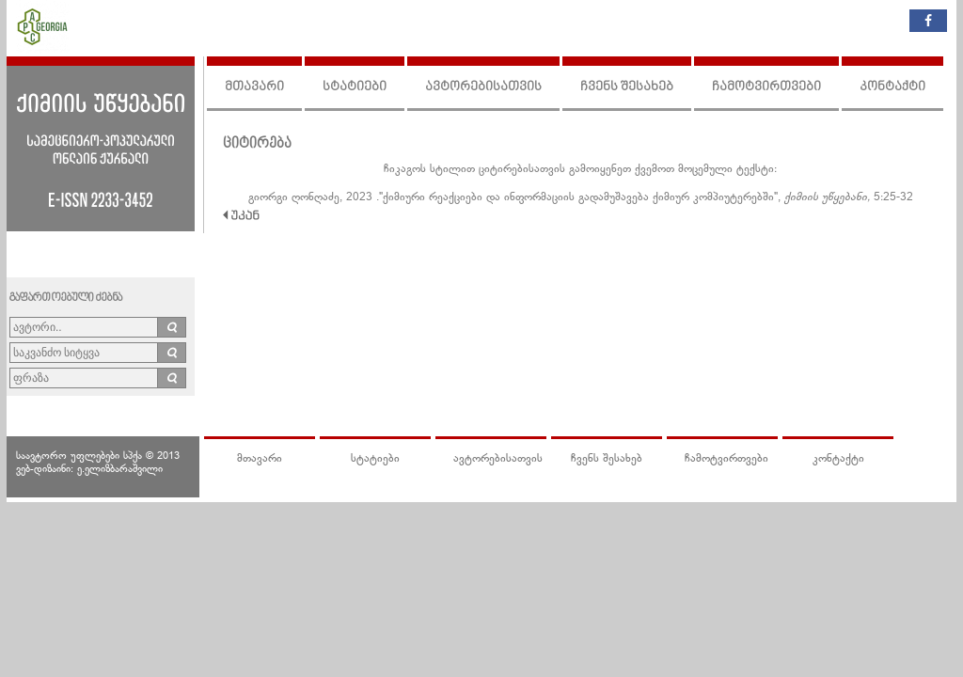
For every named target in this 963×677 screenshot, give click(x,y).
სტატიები (355, 87)
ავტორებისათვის (483, 87)
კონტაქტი (892, 87)
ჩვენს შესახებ (626, 87)
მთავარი (254, 87)
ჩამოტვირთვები (766, 87)
